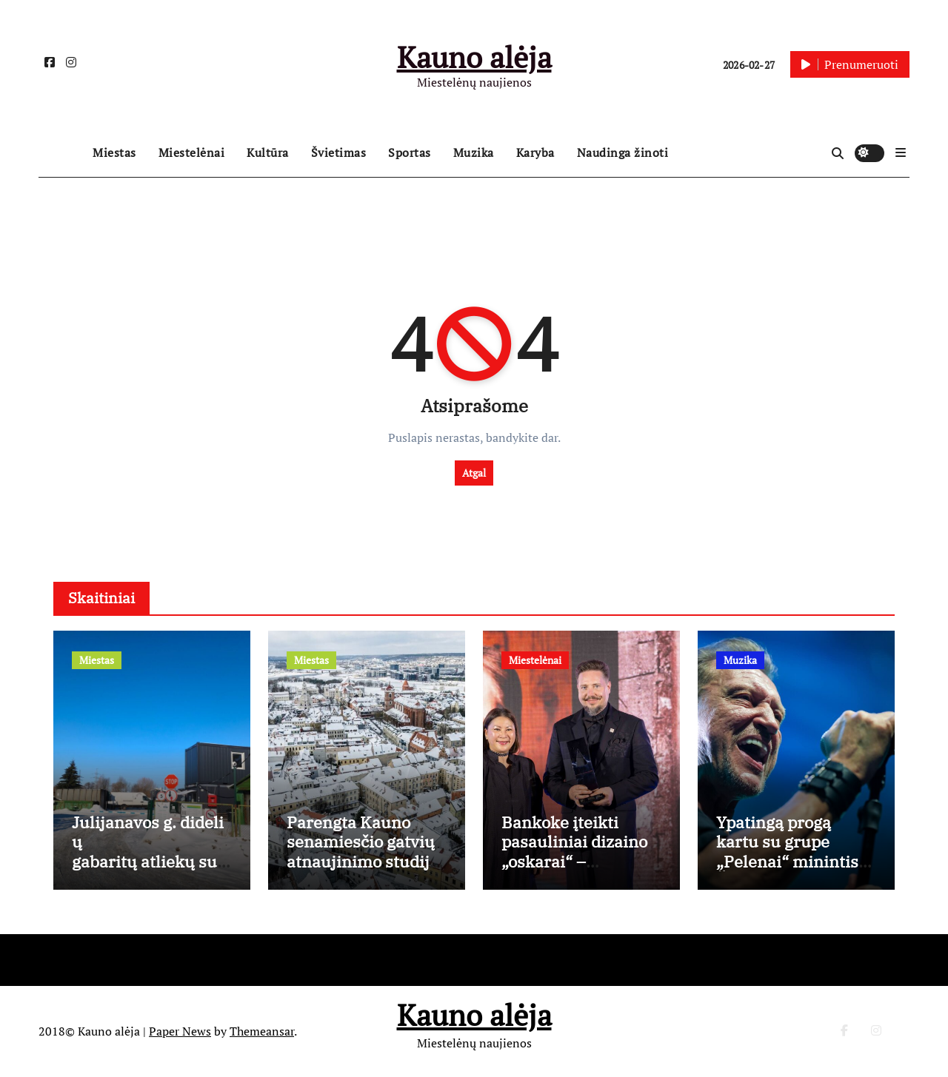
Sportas (409, 152)
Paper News (180, 1031)
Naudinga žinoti (623, 152)
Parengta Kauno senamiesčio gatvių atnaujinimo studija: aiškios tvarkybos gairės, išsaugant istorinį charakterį (365, 870)
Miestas (114, 152)
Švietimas (339, 152)
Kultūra (268, 152)
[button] (900, 152)
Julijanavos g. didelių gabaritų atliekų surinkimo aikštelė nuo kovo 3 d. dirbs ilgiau (151, 870)
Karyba (535, 152)
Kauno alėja (474, 56)
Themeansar (262, 1031)
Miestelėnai (191, 152)
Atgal (474, 473)
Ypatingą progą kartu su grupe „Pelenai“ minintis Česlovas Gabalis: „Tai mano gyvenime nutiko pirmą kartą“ (794, 870)
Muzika (473, 152)
